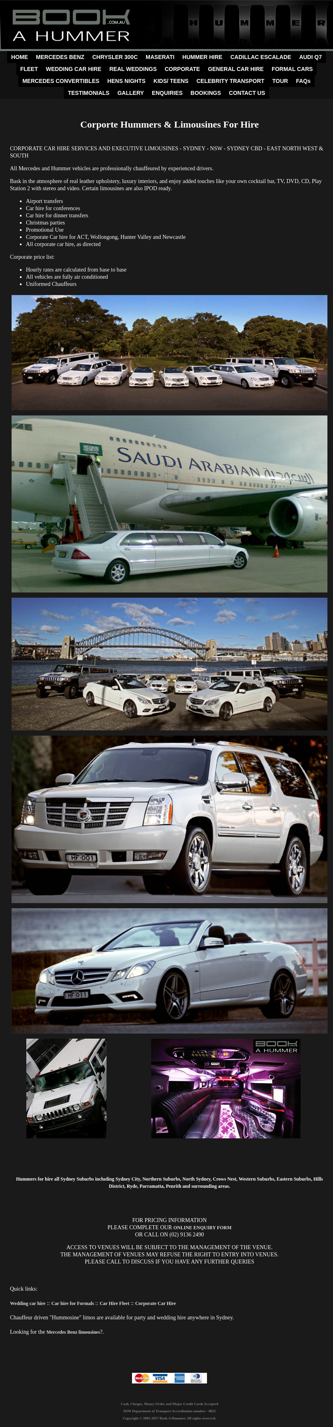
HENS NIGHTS (126, 81)
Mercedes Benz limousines (73, 1332)
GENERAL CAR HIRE (236, 69)
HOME (19, 57)
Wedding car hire (27, 1303)
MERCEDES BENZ (60, 57)
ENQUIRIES (167, 93)
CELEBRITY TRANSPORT (230, 81)
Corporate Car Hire (155, 1303)
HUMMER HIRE (202, 57)
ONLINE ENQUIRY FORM (202, 1227)
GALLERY (130, 93)
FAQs (303, 81)
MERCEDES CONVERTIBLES (60, 81)
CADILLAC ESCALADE (261, 57)
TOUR (280, 81)
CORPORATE (182, 69)
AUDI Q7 (310, 57)
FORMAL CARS (292, 69)
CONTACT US (247, 93)
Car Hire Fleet (114, 1303)
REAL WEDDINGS (133, 69)
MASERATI (160, 57)
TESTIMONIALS (88, 93)
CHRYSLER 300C (115, 57)
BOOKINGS (206, 93)
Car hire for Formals (73, 1303)
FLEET (29, 69)
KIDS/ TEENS (171, 81)
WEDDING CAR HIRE (73, 69)
